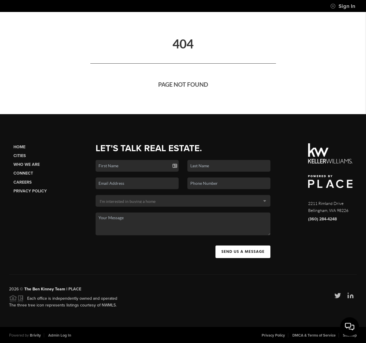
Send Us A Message (243, 252)
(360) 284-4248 (322, 219)
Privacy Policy (30, 191)
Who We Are (26, 164)
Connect (23, 173)
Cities (19, 155)
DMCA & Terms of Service (314, 335)
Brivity (35, 335)
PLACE (74, 291)
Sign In (342, 6)
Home (19, 146)
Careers (22, 182)
